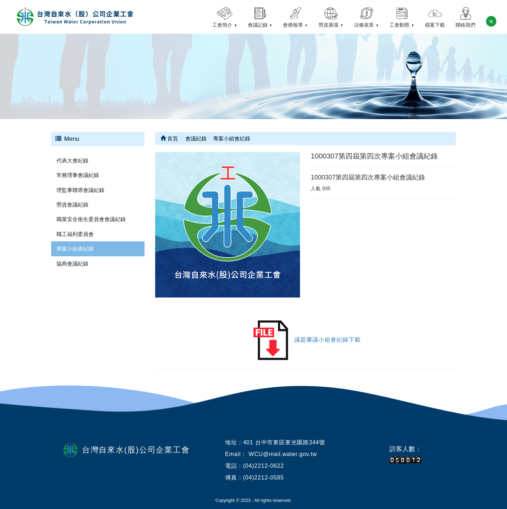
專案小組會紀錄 (75, 249)
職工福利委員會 (75, 234)
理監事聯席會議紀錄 (80, 190)
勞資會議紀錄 (72, 205)
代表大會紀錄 (72, 160)
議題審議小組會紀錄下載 (327, 340)
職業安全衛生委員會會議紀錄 (91, 219)
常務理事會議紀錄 (77, 175)
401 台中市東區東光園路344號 (284, 442)
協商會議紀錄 (72, 264)
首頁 (169, 138)
